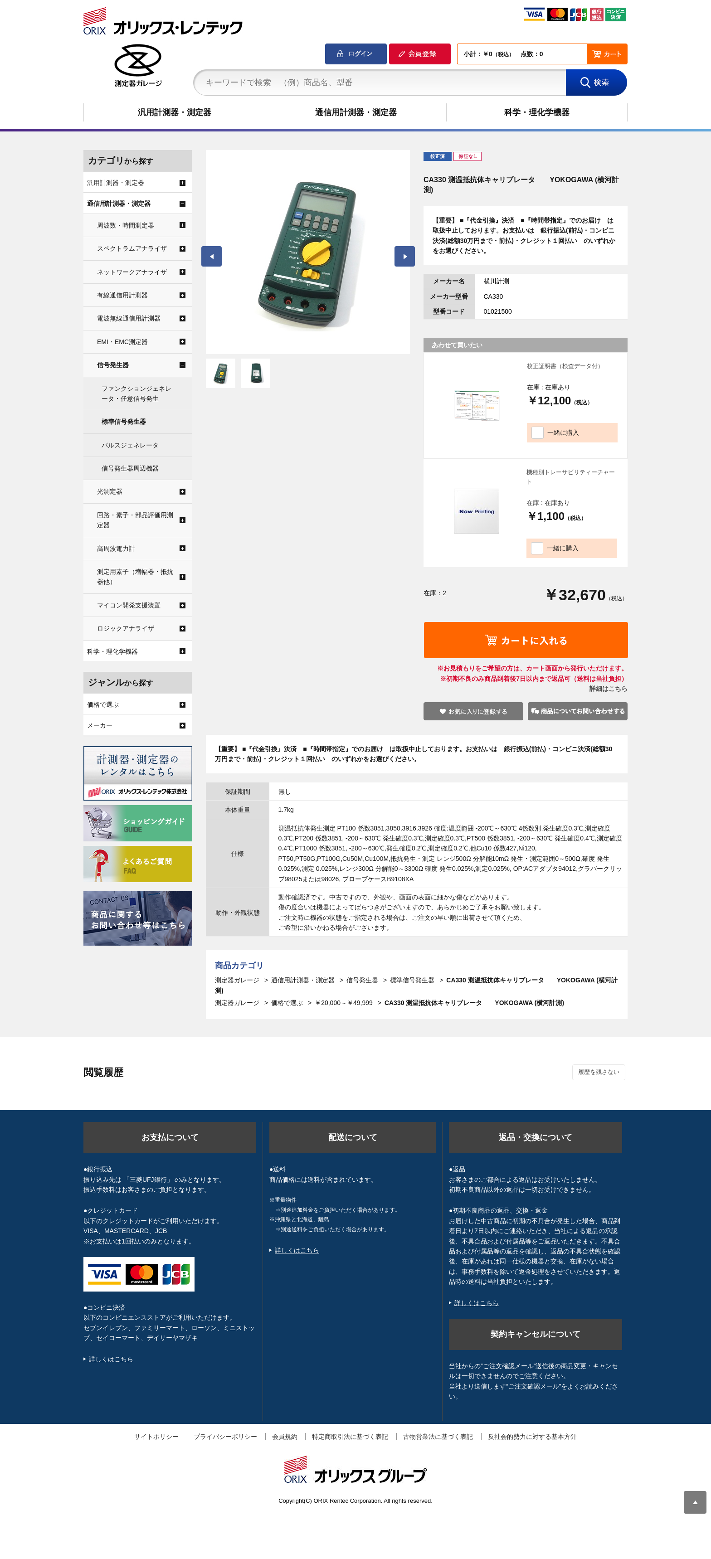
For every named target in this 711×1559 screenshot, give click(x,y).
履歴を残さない (598, 1071)
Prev (211, 256)
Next (404, 256)
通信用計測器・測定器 (356, 112)
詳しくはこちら (111, 1359)
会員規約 (284, 1436)
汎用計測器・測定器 (174, 112)
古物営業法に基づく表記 (438, 1436)
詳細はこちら (608, 688)
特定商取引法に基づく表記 (350, 1436)
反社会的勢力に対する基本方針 (532, 1436)
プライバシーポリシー (225, 1436)
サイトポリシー (156, 1436)
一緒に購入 (563, 432)
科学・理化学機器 (537, 112)
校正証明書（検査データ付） (565, 366)
